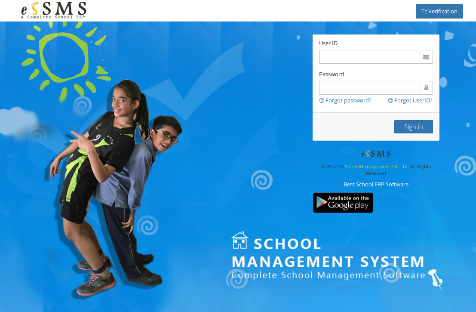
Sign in (413, 126)
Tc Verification (439, 11)
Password (331, 74)
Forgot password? (345, 100)
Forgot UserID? (410, 100)
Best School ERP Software (376, 184)
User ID (328, 43)
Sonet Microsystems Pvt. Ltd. (377, 166)
